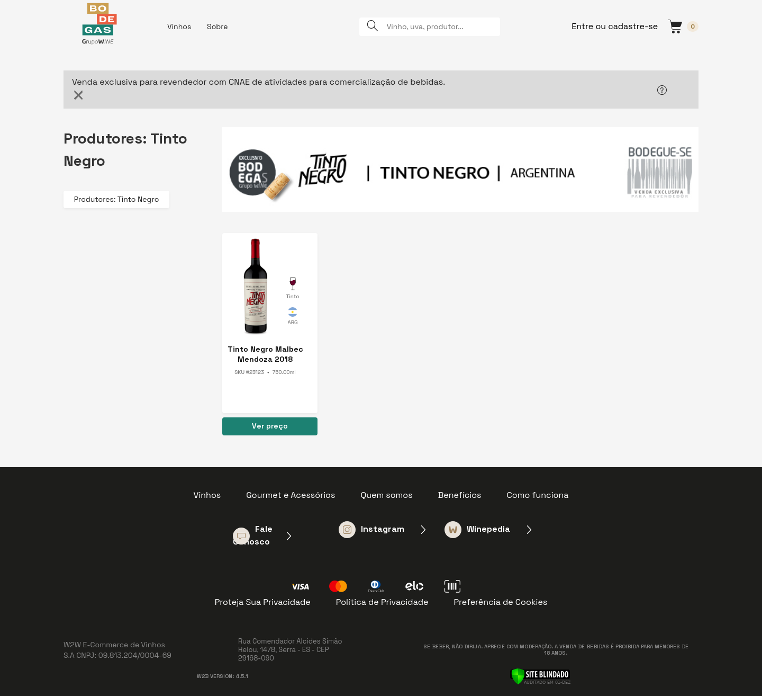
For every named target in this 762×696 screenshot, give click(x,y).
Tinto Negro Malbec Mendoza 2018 (265, 354)
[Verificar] (540, 675)
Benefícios (460, 495)
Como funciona (538, 495)
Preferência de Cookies (500, 602)
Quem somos (386, 495)
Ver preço (270, 426)
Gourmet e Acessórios (290, 495)
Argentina (292, 317)
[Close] (78, 94)
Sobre (217, 26)
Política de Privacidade (382, 602)
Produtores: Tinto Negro (116, 199)
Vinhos (179, 26)
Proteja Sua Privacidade (263, 602)
